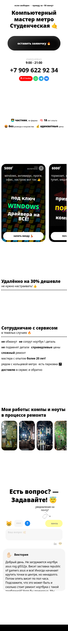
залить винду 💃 (23, 236)
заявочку (32, 43)
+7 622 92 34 (34, 70)
